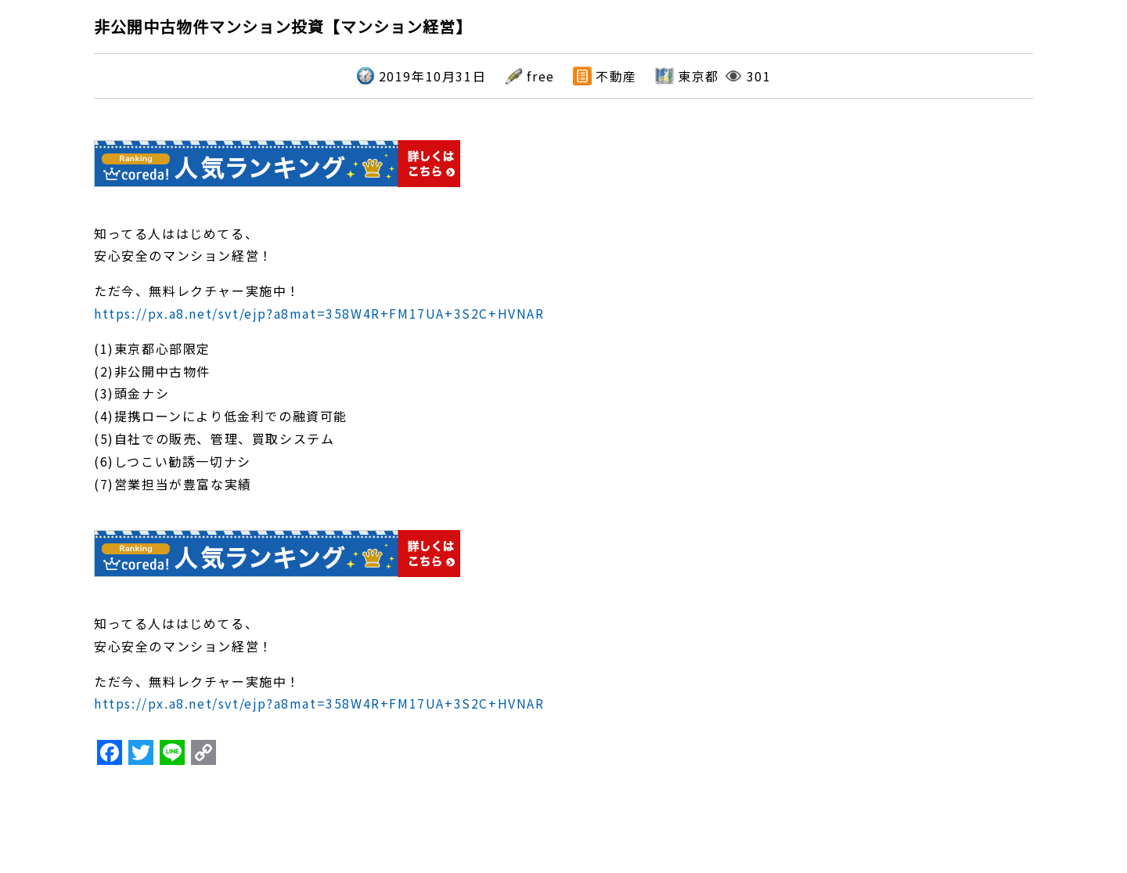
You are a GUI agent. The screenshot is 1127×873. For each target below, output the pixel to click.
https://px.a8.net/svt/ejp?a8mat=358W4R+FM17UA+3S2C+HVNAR (319, 313)
